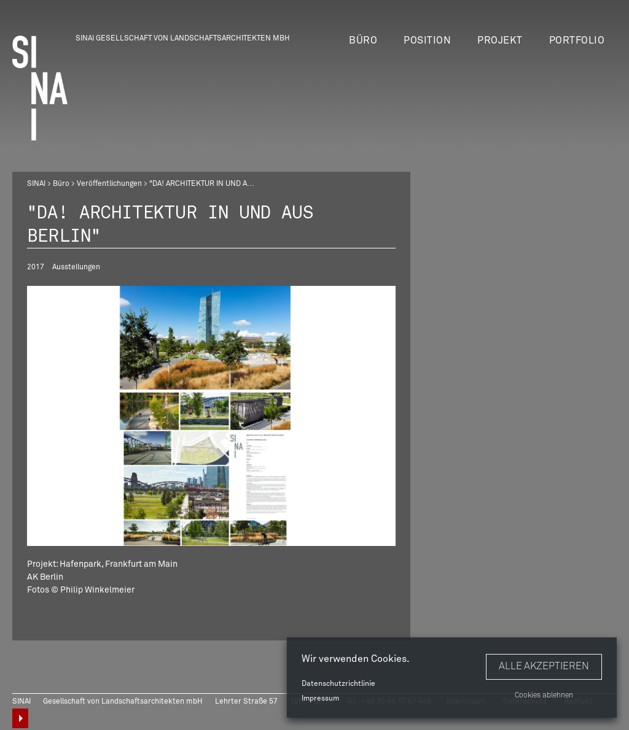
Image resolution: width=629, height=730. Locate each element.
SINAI (36, 184)
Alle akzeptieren (544, 666)
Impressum (320, 698)
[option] (211, 416)
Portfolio (577, 40)
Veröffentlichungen (109, 184)
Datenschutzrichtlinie (338, 684)
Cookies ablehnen (544, 695)
